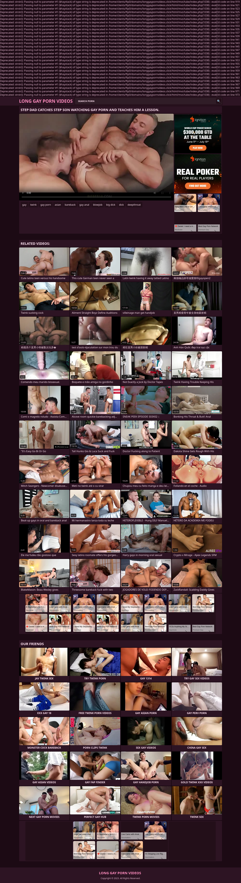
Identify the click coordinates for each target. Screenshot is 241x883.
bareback (70, 204)
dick (121, 204)
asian (58, 204)
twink (33, 204)
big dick (110, 204)
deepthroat (134, 204)
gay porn (45, 204)
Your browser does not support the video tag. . (96, 157)
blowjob (97, 204)
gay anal (84, 204)
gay (24, 204)
